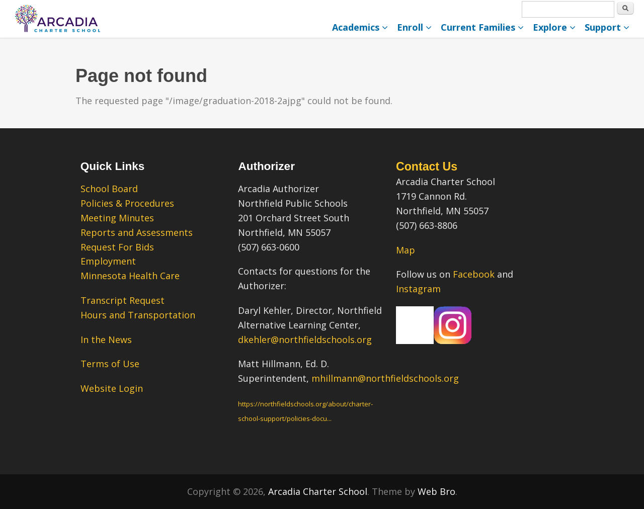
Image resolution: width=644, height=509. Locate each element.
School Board (109, 189)
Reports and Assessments (136, 232)
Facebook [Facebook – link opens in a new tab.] (474, 274)
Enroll (414, 27)
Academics (360, 27)
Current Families (482, 27)
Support (607, 27)
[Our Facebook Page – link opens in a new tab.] (415, 340)
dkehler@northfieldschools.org (305, 339)
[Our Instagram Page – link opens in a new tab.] (452, 340)
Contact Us (426, 166)
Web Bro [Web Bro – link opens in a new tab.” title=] (436, 491)
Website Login (111, 388)
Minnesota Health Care (130, 276)
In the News (106, 339)
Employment (108, 261)
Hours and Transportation (137, 315)
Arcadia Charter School (317, 491)
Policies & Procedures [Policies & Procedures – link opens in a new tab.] (127, 203)
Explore (554, 27)
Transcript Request (122, 300)
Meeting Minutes (117, 218)
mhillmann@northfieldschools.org (385, 378)
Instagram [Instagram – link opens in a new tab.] (418, 289)
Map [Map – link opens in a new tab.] (405, 250)
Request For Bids (117, 247)
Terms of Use (109, 364)
